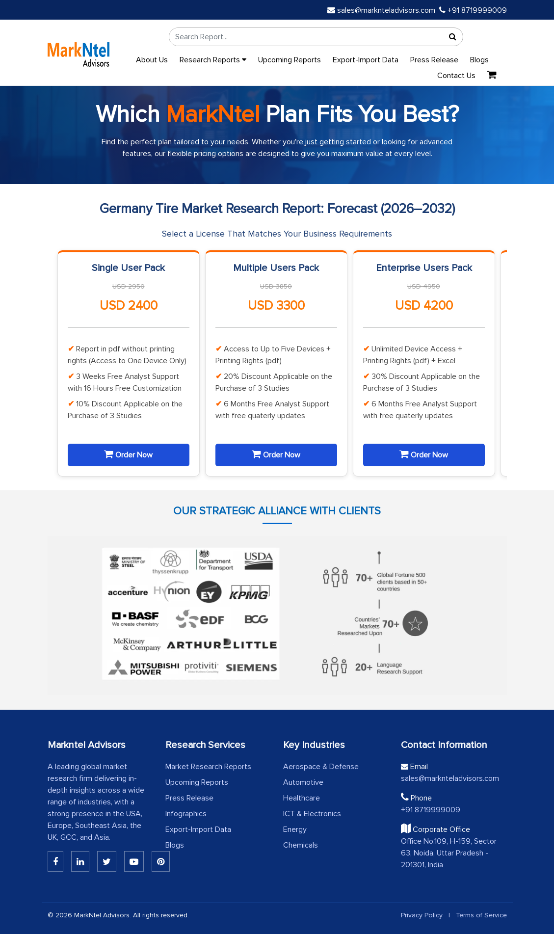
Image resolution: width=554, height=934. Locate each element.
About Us (152, 60)
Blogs (479, 60)
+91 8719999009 (473, 10)
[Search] (453, 37)
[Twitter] (106, 861)
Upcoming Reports (289, 60)
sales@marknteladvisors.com (381, 10)
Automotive (303, 782)
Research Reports (213, 60)
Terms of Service (481, 915)
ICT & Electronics (312, 814)
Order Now (128, 454)
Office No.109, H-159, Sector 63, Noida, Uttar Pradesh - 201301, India (449, 853)
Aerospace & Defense (321, 767)
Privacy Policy (422, 915)
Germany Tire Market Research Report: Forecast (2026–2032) (277, 209)
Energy (295, 829)
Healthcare (301, 798)
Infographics (186, 814)
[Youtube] (134, 861)
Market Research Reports (208, 767)
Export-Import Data (365, 60)
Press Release (434, 60)
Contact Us (456, 75)
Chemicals (300, 845)
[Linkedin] (55, 861)
